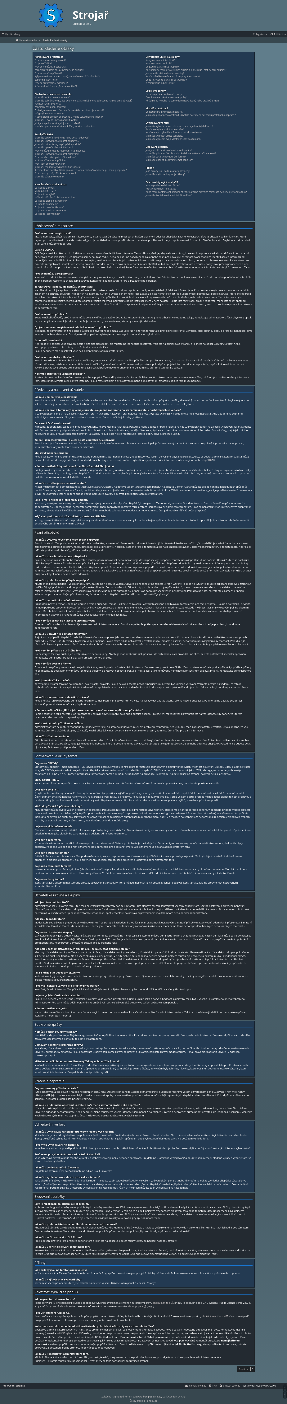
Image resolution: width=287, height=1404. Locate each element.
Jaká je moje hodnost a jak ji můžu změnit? (57, 123)
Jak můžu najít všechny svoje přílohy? (165, 174)
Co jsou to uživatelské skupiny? (162, 66)
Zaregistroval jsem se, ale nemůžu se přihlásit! (59, 70)
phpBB (206, 460)
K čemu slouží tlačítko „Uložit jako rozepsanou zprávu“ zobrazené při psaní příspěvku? (81, 170)
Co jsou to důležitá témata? (49, 207)
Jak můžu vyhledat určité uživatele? (164, 135)
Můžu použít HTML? (45, 191)
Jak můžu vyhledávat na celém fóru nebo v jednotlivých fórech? (179, 126)
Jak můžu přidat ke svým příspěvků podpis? (58, 144)
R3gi (183, 1396)
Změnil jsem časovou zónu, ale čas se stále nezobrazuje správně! (69, 110)
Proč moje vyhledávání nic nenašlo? (165, 129)
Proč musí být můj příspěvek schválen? (55, 173)
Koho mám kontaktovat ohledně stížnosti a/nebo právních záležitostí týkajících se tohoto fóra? (196, 192)
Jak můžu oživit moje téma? (49, 176)
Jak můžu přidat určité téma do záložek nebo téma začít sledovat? (181, 153)
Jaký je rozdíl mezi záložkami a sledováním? (169, 150)
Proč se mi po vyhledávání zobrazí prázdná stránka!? (174, 132)
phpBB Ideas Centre (213, 1316)
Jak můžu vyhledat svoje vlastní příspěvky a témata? (173, 139)
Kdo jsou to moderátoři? (159, 63)
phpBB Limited (161, 1302)
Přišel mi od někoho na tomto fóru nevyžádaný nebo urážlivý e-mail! (182, 100)
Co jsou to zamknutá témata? (50, 210)
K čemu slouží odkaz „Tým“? (160, 83)
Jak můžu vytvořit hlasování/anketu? (54, 147)
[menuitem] (278, 34)
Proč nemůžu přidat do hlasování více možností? (61, 150)
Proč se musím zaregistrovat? (50, 60)
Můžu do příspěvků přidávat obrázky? (55, 197)
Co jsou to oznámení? (46, 204)
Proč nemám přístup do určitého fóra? (55, 157)
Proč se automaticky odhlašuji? (51, 83)
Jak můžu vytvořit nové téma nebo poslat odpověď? (62, 137)
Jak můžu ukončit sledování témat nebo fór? (169, 160)
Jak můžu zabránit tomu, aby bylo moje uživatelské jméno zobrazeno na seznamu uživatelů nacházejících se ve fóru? (83, 102)
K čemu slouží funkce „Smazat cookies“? (56, 86)
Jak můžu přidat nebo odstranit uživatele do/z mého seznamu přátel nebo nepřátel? (191, 115)
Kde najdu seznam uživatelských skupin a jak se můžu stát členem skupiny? (186, 70)
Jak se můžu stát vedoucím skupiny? (165, 73)
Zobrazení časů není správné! (50, 107)
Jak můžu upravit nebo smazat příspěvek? (57, 141)
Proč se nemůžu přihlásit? (48, 73)
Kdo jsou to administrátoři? (160, 60)
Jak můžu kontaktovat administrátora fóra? (169, 195)
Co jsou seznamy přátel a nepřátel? (164, 111)
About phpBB (135, 1306)
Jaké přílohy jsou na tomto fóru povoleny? (168, 171)
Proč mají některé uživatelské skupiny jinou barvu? (173, 76)
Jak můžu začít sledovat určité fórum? (166, 156)
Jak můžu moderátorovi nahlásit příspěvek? (58, 167)
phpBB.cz (152, 1400)
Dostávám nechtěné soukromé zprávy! (166, 97)
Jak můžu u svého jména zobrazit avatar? (56, 120)
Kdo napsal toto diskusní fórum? (163, 185)
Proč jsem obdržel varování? (50, 163)
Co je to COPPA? (43, 63)
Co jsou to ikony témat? (47, 213)
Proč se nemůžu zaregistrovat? (51, 66)
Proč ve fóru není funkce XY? (161, 188)
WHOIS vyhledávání (68, 1333)
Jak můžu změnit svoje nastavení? (52, 97)
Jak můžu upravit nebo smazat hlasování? (57, 154)
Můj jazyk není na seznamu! (49, 113)
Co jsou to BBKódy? (45, 187)
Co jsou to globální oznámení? (51, 200)
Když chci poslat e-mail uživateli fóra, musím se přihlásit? (65, 126)
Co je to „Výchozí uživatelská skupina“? (166, 79)
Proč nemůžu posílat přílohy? (50, 160)
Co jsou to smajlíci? (45, 194)
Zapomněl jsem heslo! (46, 79)
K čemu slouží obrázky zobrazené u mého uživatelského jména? (69, 116)
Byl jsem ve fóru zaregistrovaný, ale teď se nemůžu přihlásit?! (67, 76)
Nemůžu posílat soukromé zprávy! (164, 94)
